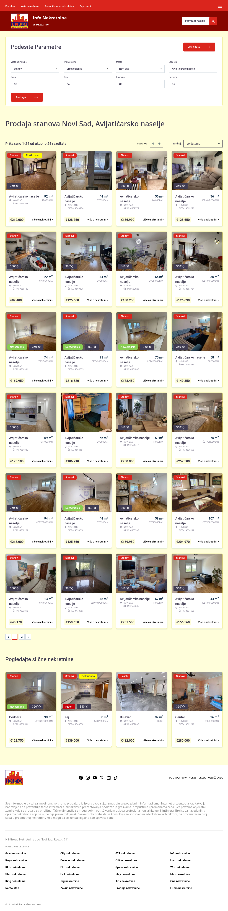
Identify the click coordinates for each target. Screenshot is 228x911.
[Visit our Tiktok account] (115, 777)
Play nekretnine (125, 874)
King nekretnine (15, 881)
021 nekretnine (125, 853)
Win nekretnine (180, 867)
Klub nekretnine (15, 867)
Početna (10, 6)
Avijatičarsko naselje (184, 68)
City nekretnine (70, 853)
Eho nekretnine (70, 867)
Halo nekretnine (180, 860)
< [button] (8, 637)
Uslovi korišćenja (211, 777)
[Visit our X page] (102, 777)
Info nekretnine (180, 853)
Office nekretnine (126, 860)
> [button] (28, 637)
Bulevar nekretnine (72, 860)
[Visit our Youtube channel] (95, 777)
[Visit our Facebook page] (81, 777)
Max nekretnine (180, 874)
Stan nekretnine (15, 874)
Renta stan (12, 887)
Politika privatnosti (182, 777)
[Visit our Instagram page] (88, 777)
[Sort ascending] (153, 143)
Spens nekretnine (126, 867)
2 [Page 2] (22, 636)
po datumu (193, 143)
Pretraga (27, 96)
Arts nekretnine (125, 881)
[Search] (213, 21)
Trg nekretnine (69, 881)
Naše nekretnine (29, 6)
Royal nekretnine (16, 860)
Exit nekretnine (69, 874)
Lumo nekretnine (181, 887)
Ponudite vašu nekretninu (59, 6)
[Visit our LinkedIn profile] (109, 777)
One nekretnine (180, 881)
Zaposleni (85, 6)
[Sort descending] (159, 143)
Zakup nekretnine (71, 887)
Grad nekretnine (15, 853)
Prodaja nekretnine (127, 887)
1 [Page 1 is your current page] (14, 636)
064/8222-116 (41, 24)
